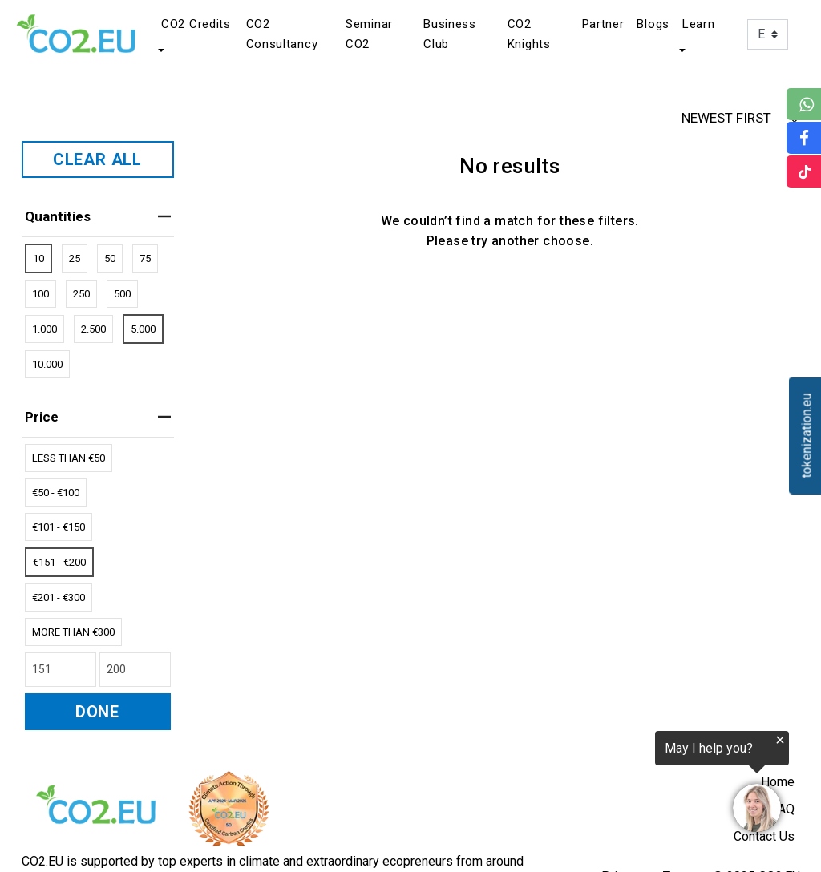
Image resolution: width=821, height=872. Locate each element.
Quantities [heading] (98, 216)
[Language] (767, 34)
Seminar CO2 (369, 34)
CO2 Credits (196, 24)
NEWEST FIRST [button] (741, 118)
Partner (603, 24)
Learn (698, 24)
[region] (624, 785)
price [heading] (98, 417)
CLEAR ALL (97, 159)
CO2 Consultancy (282, 34)
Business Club (449, 34)
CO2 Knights (529, 34)
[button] (159, 50)
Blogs (653, 24)
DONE (97, 711)
